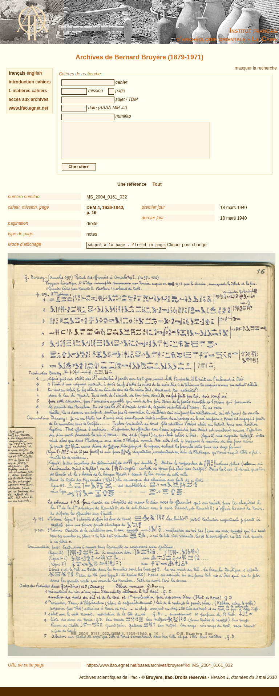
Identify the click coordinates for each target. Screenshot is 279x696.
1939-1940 (112, 212)
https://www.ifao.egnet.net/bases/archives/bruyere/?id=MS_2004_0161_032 (159, 669)
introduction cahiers (29, 81)
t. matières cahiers (28, 90)
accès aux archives (28, 99)
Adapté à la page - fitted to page (126, 249)
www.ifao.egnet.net (28, 108)
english (34, 73)
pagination (18, 227)
